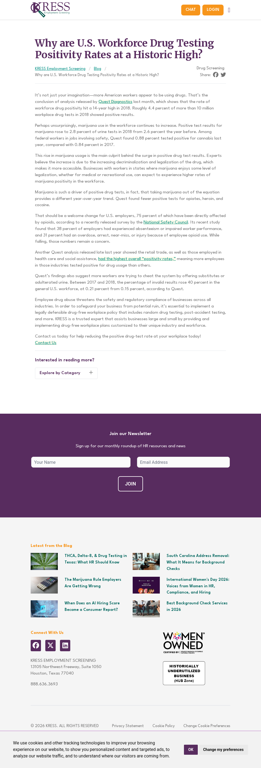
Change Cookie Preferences (206, 726)
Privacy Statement (128, 726)
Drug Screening (210, 68)
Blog (97, 69)
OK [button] (190, 749)
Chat (191, 10)
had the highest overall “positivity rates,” (137, 259)
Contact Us (45, 343)
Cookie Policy (163, 726)
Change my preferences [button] (223, 749)
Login (213, 10)
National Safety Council (166, 222)
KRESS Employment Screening (60, 69)
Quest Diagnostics (115, 102)
